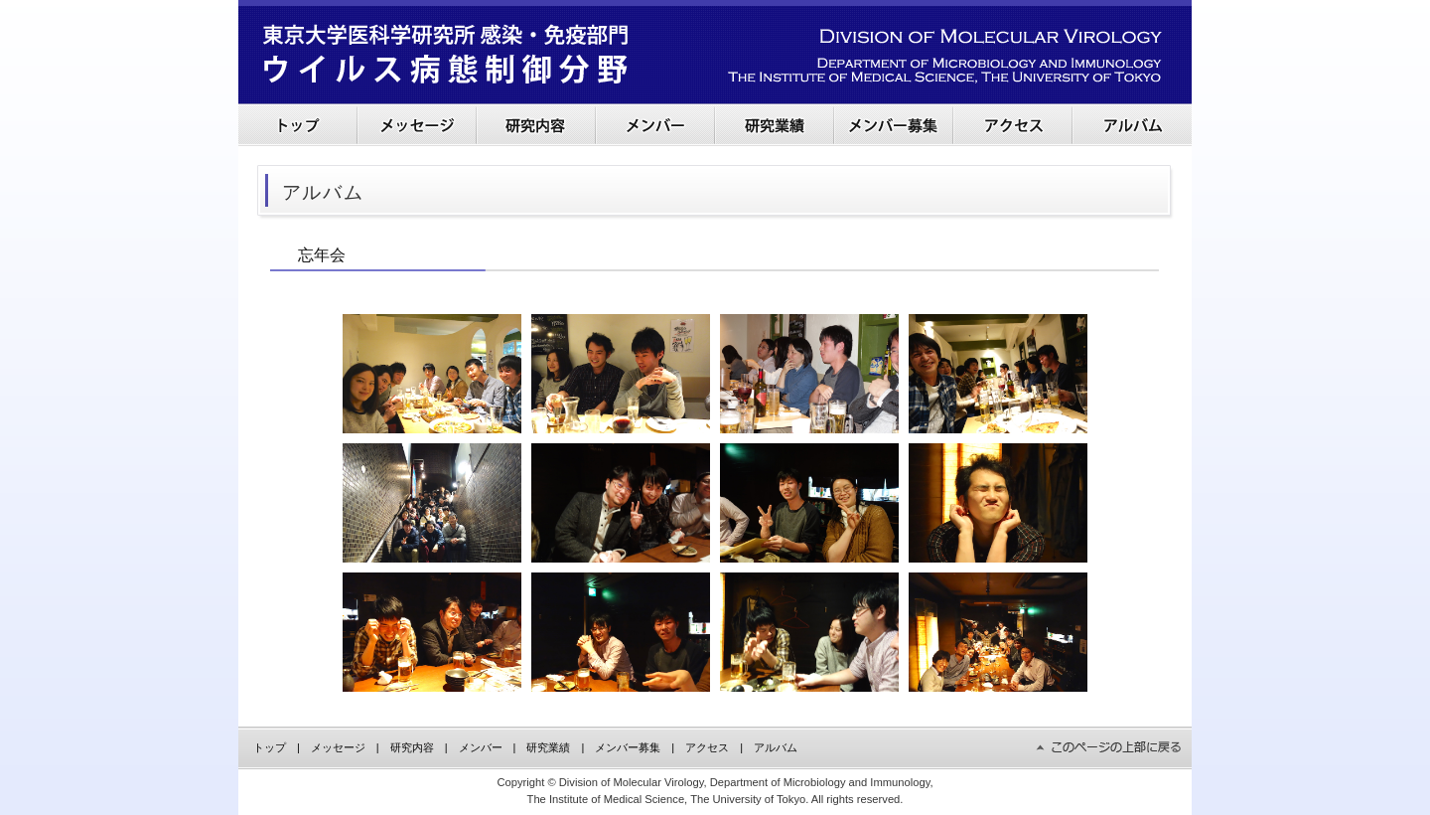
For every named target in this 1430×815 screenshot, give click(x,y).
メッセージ (338, 747)
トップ (269, 747)
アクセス (707, 747)
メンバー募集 (627, 747)
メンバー (480, 747)
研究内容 (412, 747)
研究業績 (548, 747)
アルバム (775, 747)
